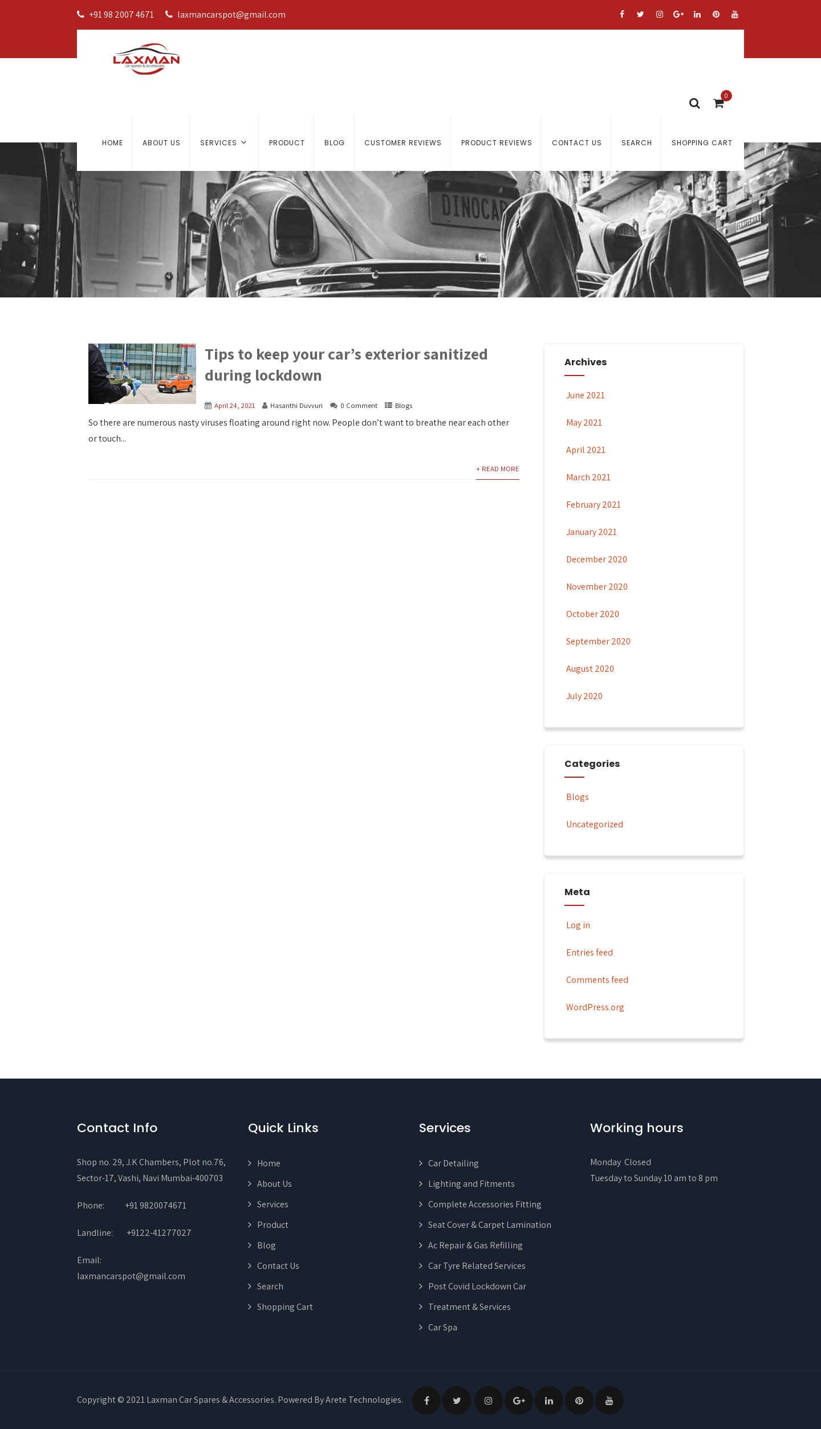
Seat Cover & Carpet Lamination (489, 1225)
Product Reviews (497, 143)
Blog (334, 143)
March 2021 (588, 477)
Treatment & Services (469, 1307)
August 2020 (590, 669)
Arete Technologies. (364, 1400)
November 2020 (597, 587)
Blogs (403, 405)
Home (112, 143)
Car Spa (442, 1327)
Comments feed (596, 980)
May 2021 (584, 422)
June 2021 (585, 395)
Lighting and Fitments (471, 1184)
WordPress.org (594, 1007)
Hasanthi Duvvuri (296, 405)
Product (287, 143)
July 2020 (584, 696)
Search (636, 143)
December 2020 (596, 559)
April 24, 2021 (234, 405)
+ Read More (497, 468)
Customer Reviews (403, 143)
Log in (577, 925)
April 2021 (585, 450)
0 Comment (358, 405)
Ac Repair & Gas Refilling (475, 1245)
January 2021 (591, 532)
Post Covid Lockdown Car (477, 1286)
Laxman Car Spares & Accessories (210, 1400)
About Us (162, 143)
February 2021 (593, 505)
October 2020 (592, 614)
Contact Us (577, 143)
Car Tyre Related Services (477, 1266)
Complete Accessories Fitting (485, 1204)
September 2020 (598, 641)
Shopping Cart (702, 143)
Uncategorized (593, 824)
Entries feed (588, 952)
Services (225, 142)
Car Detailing (453, 1163)
